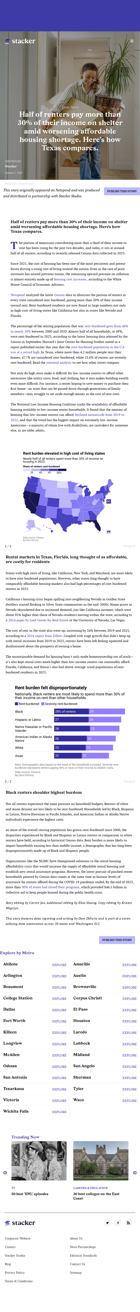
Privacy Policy (15, 1273)
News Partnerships (83, 1247)
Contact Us (77, 1264)
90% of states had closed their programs (50, 887)
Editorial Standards (83, 1255)
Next (135, 1173)
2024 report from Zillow (44, 636)
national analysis (58, 362)
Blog (8, 1264)
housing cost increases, (71, 279)
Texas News (70, 107)
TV (13, 1188)
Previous (5, 1173)
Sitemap (75, 1273)
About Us (76, 1238)
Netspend (18, 295)
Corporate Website (18, 1238)
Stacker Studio (15, 1255)
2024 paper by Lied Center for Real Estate (38, 620)
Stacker (11, 166)
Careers (10, 1247)
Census (59, 295)
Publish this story (122, 191)
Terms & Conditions (19, 1281)
